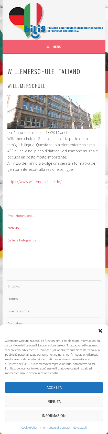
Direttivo (13, 286)
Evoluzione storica (20, 215)
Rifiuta (54, 401)
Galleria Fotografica (21, 240)
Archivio (13, 228)
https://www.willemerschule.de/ (34, 181)
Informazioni (54, 415)
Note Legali (80, 427)
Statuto (12, 299)
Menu (56, 46)
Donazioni (15, 323)
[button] (100, 330)
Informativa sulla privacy (55, 427)
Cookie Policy (29, 427)
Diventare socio (18, 311)
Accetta (54, 387)
